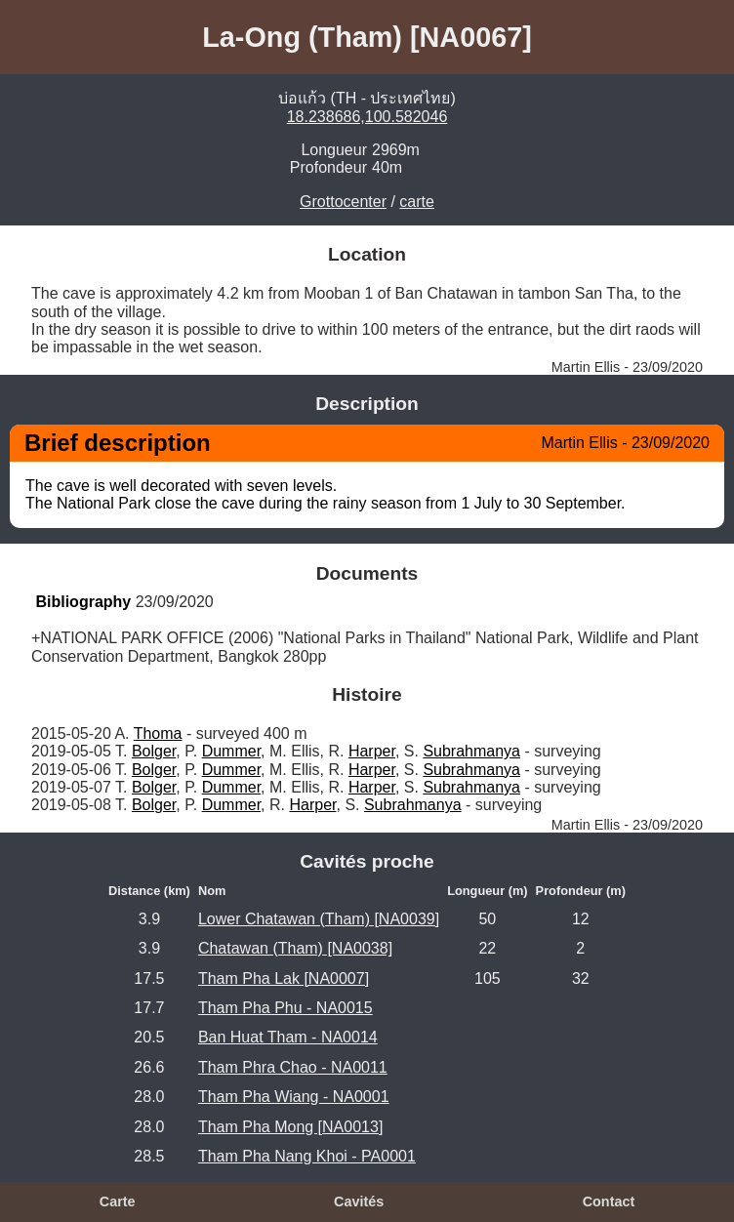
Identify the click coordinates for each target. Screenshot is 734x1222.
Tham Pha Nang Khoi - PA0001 (307, 1156)
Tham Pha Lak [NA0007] (283, 978)
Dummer (231, 751)
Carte (118, 1201)
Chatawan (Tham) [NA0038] (295, 948)
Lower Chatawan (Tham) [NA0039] (318, 919)
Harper (371, 751)
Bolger (154, 751)
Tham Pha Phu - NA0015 (285, 1007)
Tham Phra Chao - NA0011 (292, 1067)
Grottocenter (343, 201)
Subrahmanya (471, 751)
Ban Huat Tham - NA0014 (288, 1037)
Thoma (158, 733)
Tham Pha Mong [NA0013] (290, 1127)
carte (416, 201)
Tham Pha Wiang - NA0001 (293, 1096)
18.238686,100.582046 (367, 116)
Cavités (359, 1201)
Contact (609, 1201)
